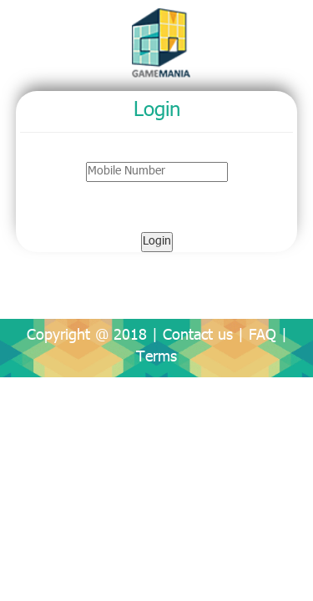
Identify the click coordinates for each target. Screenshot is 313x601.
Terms (156, 358)
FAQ (262, 336)
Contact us (198, 336)
